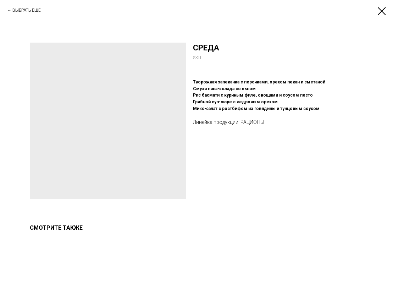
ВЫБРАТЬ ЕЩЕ (26, 10)
